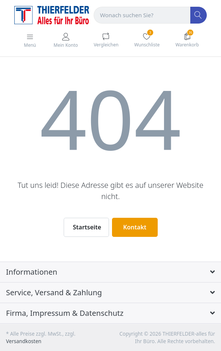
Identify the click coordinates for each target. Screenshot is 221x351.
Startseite (87, 227)
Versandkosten (23, 341)
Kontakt (134, 227)
